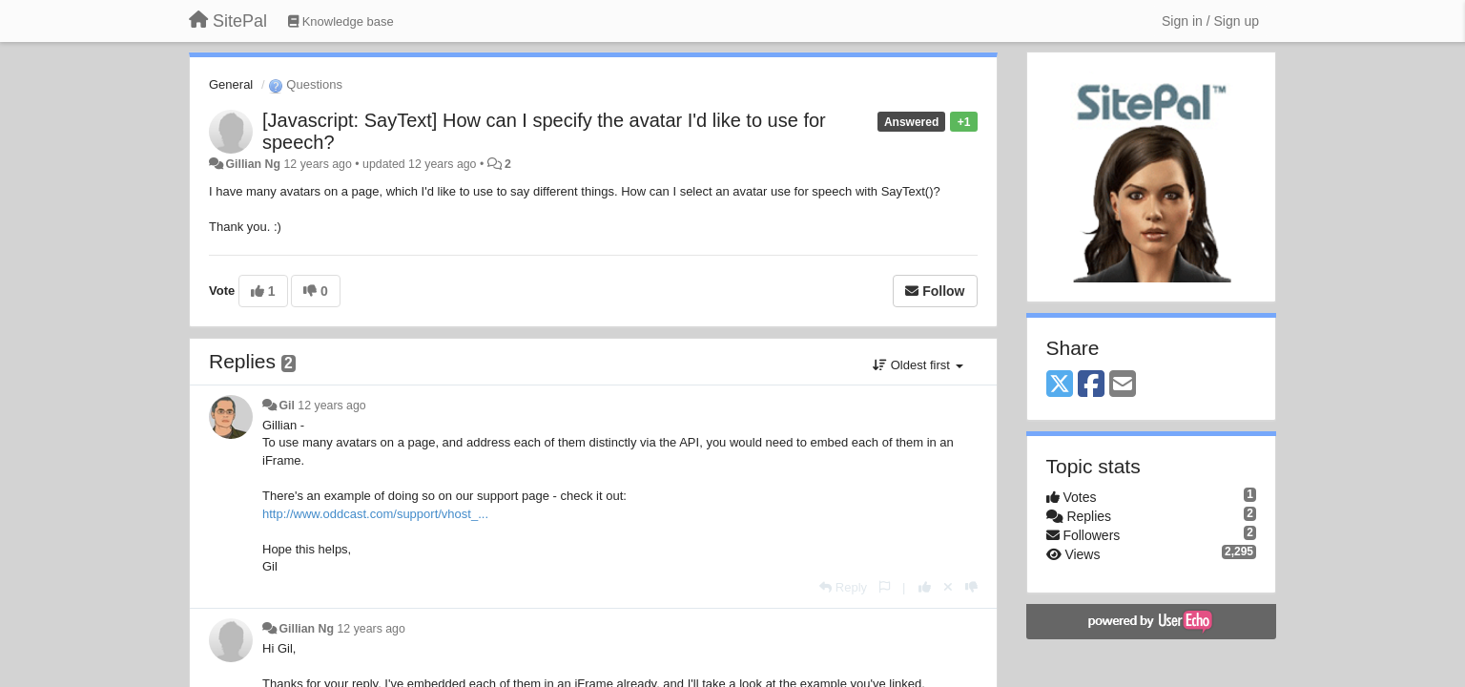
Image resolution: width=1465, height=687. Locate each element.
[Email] (1122, 385)
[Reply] (843, 587)
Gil (286, 405)
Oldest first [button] (917, 365)
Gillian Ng (252, 164)
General (231, 84)
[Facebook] (1091, 385)
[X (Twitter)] (1059, 385)
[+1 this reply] (924, 587)
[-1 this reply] (971, 587)
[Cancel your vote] (948, 587)
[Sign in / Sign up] (1210, 21)
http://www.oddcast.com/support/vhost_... (375, 514)
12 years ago (331, 405)
